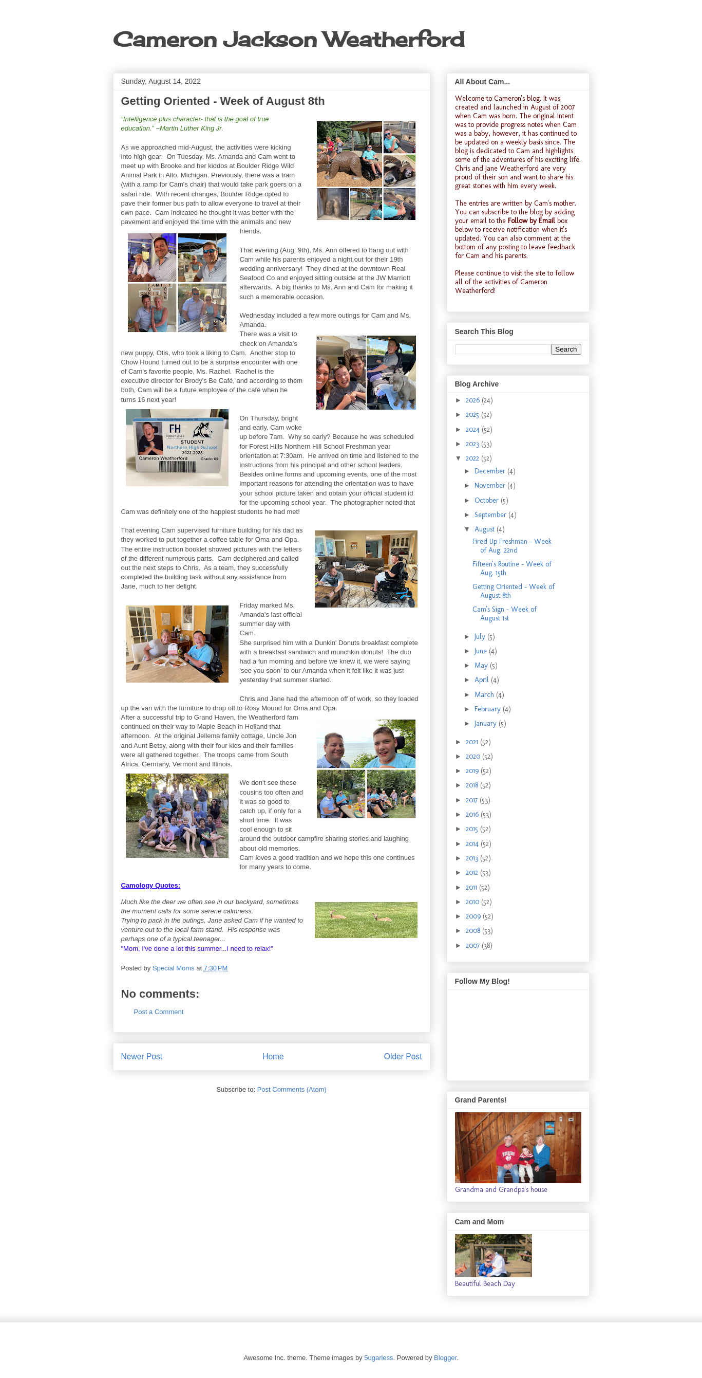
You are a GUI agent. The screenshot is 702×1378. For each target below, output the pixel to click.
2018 (473, 785)
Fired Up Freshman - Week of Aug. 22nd (512, 546)
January (487, 723)
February (489, 709)
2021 (473, 742)
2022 (473, 458)
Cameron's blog (517, 98)
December (491, 471)
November (491, 485)
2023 (473, 443)
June (482, 651)
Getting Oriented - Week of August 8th (513, 591)
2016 (473, 814)
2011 (472, 887)
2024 (474, 429)
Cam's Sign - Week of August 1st (504, 613)
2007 (474, 945)
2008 (474, 930)
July (481, 636)
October (488, 500)
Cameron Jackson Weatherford (288, 39)
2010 (473, 901)
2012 (473, 872)
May (482, 665)
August (486, 529)
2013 (473, 858)
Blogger (445, 1358)
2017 (473, 800)
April (483, 679)
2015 (473, 828)
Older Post (403, 1056)
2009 (474, 916)
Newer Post (142, 1056)
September (491, 514)
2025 (473, 414)
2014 (473, 843)
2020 (474, 756)
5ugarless (378, 1358)
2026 (474, 400)
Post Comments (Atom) (292, 1089)
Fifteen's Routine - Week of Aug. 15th (512, 568)
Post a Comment (159, 1012)
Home (273, 1056)
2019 (473, 770)
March (485, 694)
